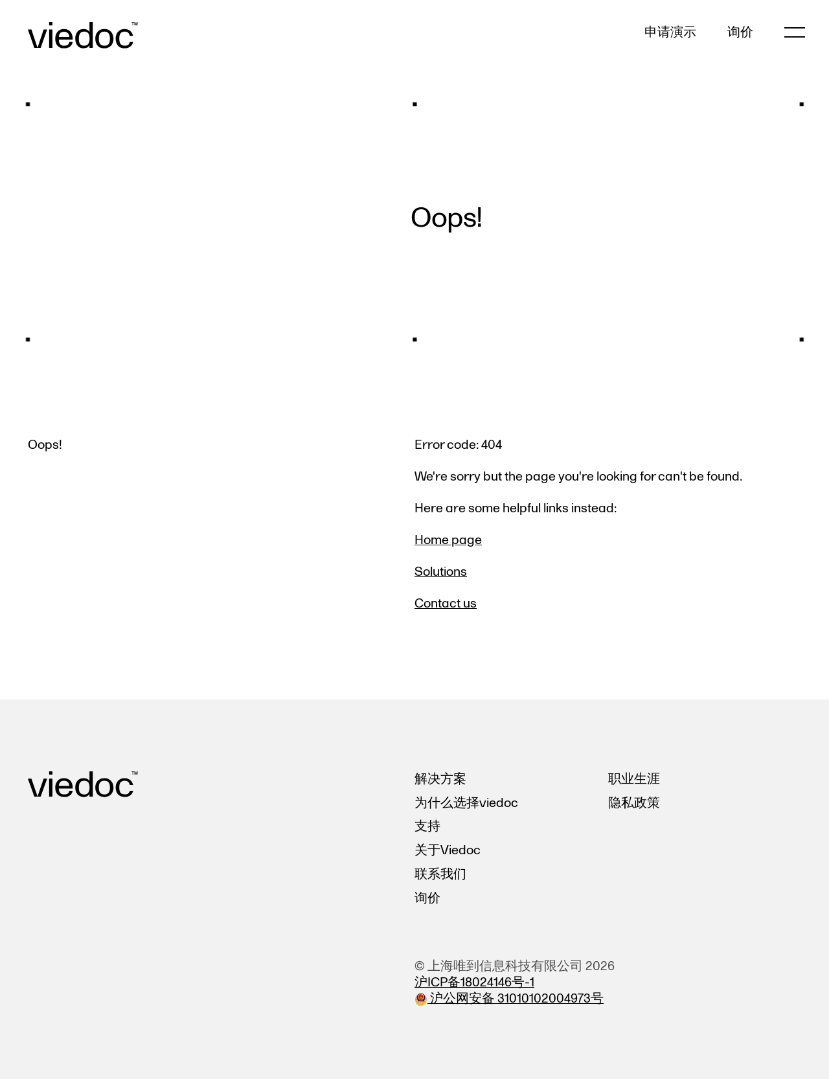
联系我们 (440, 874)
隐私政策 (634, 803)
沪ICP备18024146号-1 (474, 982)
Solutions (440, 571)
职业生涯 (634, 779)
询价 (740, 33)
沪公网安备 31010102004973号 (509, 998)
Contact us (445, 603)
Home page (448, 540)
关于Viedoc (447, 850)
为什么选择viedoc (466, 803)
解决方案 (440, 779)
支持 (427, 826)
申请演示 (670, 33)
